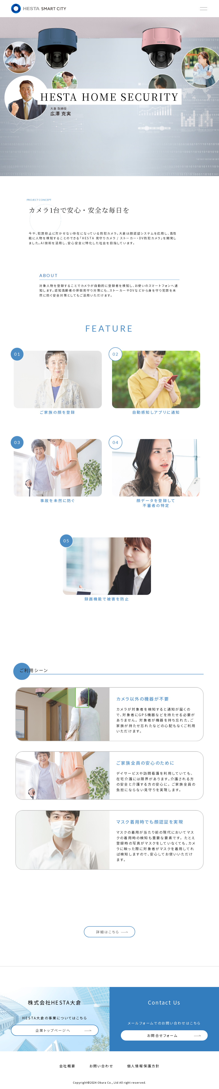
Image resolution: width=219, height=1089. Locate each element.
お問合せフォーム (162, 1035)
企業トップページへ (53, 1030)
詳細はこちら (107, 932)
